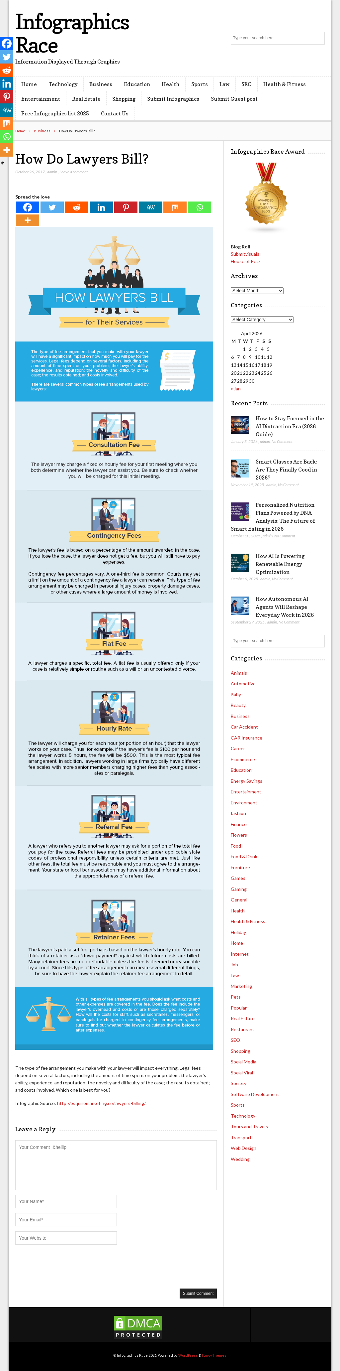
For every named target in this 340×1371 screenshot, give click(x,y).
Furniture (240, 867)
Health (170, 84)
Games (238, 878)
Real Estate (86, 98)
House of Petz (245, 261)
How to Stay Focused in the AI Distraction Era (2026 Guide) (290, 426)
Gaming (239, 889)
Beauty (238, 705)
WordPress (188, 1355)
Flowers (239, 835)
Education (137, 84)
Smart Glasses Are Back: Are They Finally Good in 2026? (286, 469)
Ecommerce (243, 759)
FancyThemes (214, 1355)
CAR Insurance (246, 738)
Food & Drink (244, 856)
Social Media (243, 1061)
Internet (240, 954)
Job (234, 964)
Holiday (238, 932)
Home (29, 84)
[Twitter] (52, 207)
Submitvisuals (245, 254)
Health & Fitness (284, 84)
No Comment (282, 441)
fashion (238, 813)
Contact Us (114, 113)
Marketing (241, 986)
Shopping (123, 98)
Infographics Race (71, 33)
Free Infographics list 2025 (55, 113)
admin (52, 171)
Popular (239, 1008)
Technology (63, 84)
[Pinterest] (125, 207)
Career (238, 748)
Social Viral (242, 1072)
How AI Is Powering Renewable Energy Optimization (280, 564)
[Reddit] (76, 207)
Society (238, 1083)
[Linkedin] (101, 207)
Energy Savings (246, 781)
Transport (241, 1137)
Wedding (240, 1159)
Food (236, 846)
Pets (236, 997)
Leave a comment (73, 171)
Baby (236, 694)
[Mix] (175, 207)
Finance (239, 824)
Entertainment (40, 98)
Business (100, 84)
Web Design (243, 1148)
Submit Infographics (173, 98)
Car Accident (244, 727)
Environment (244, 802)
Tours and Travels (249, 1126)
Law (224, 84)
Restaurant (242, 1029)
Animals (239, 673)
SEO (246, 84)
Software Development (255, 1094)
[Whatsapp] (199, 207)
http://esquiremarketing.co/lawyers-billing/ (101, 1103)
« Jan (236, 388)
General (239, 899)
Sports (199, 84)
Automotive (243, 683)
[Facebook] (27, 207)
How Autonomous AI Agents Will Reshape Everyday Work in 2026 (285, 607)
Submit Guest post (234, 98)
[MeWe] (150, 207)
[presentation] (65, 1266)
